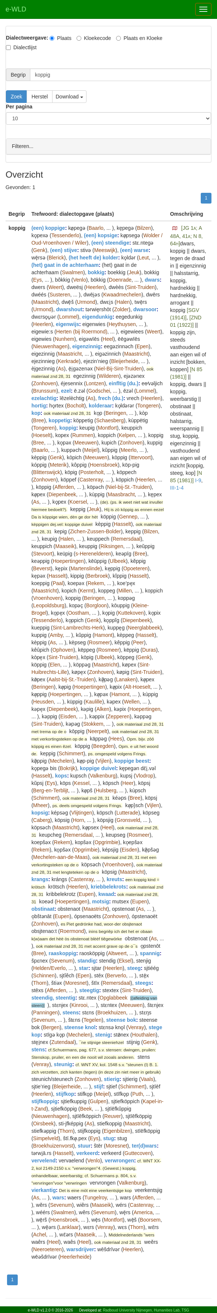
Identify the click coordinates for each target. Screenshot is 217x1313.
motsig (100, 901)
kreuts (114, 879)
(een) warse (134, 250)
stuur (84, 1145)
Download (69, 97)
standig (86, 960)
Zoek (16, 97)
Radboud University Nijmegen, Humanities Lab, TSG (146, 1310)
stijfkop (65, 1094)
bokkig (96, 272)
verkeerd (87, 1153)
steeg (134, 968)
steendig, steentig (53, 997)
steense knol (80, 1027)
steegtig (89, 990)
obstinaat (42, 908)
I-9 (198, 480)
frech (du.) (110, 398)
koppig (67, 427)
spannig (150, 953)
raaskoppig (63, 953)
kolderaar (100, 405)
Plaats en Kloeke (139, 38)
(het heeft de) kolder (93, 257)
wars (58, 1197)
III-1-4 (177, 487)
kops (61, 775)
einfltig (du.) (123, 383)
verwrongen (119, 1160)
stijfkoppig (44, 1101)
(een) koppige (48, 228)
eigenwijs (67, 324)
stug (108, 1138)
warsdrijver (80, 1249)
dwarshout (69, 309)
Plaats (60, 38)
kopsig (39, 812)
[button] (175, 228)
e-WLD (16, 9)
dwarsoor (145, 309)
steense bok (121, 1019)
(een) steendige (110, 242)
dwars (152, 279)
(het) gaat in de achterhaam (65, 265)
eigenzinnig (86, 346)
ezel (66, 390)
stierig (111, 1079)
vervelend (43, 1160)
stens (38, 1049)
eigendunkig (97, 316)
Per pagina (19, 107)
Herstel (39, 97)
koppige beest (131, 760)
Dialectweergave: (27, 38)
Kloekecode (94, 38)
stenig (102, 1034)
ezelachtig (44, 398)
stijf (98, 1086)
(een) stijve (63, 250)
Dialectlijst (21, 47)
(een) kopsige (100, 235)
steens (70, 1012)
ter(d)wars (144, 1145)
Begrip (18, 75)
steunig (63, 1064)
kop (36, 413)
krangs (39, 879)
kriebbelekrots (108, 886)
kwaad (106, 894)
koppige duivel (98, 768)
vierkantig (43, 1190)
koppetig (59, 420)
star (83, 968)
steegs (143, 982)
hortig (38, 405)
